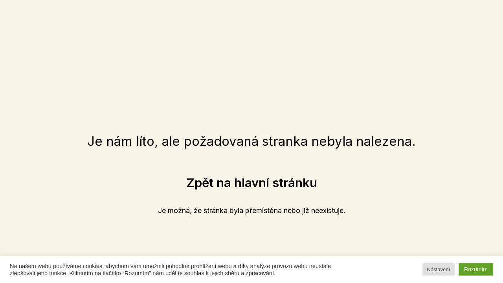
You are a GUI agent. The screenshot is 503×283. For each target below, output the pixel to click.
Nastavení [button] (438, 269)
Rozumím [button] (476, 269)
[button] (252, 183)
